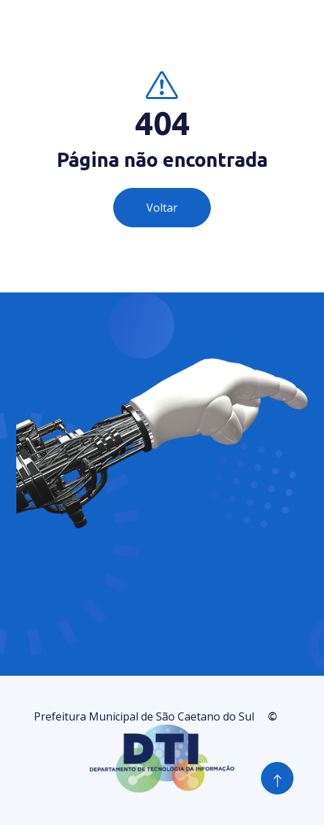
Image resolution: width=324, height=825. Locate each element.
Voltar (162, 207)
